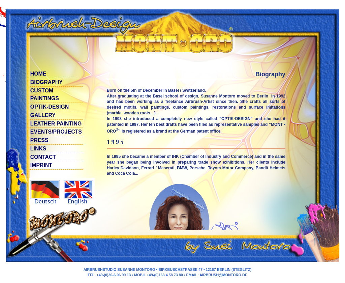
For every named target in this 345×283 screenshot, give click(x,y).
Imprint (41, 165)
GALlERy (43, 115)
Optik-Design (49, 107)
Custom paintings (44, 95)
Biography (46, 82)
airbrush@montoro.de (223, 275)
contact (43, 157)
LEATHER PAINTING (56, 123)
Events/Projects (56, 132)
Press (39, 140)
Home (38, 74)
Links (38, 148)
